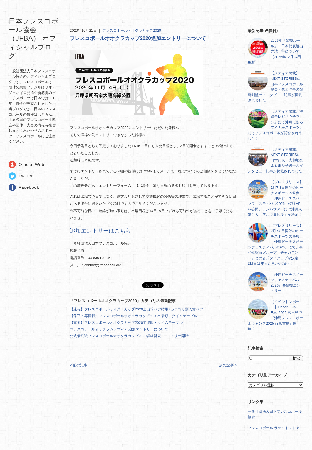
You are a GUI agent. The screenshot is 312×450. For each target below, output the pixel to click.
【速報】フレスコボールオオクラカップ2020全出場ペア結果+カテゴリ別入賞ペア (136, 309)
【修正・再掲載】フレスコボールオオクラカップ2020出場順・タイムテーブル (133, 316)
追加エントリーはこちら (100, 231)
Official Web (31, 164)
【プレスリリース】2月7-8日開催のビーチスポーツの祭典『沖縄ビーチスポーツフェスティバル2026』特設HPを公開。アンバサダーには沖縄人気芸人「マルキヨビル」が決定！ (275, 198)
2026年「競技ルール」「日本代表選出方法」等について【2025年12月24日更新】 (275, 51)
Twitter (26, 175)
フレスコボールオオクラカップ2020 (131, 30)
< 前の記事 (78, 365)
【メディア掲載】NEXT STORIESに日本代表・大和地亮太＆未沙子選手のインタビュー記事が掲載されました (275, 160)
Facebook (29, 187)
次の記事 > (228, 365)
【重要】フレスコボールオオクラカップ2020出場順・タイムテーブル (126, 322)
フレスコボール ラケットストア (273, 428)
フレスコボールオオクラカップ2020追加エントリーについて (138, 38)
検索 (296, 358)
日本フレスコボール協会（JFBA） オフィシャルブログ (34, 38)
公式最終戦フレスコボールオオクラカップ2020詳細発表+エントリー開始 (129, 336)
